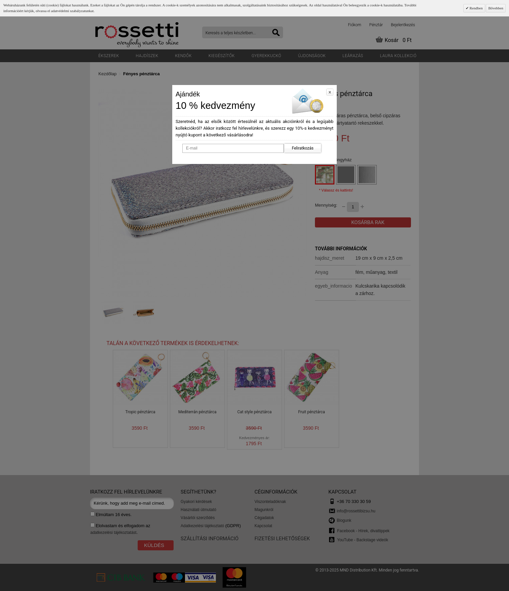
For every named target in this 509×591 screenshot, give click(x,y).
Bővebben (495, 8)
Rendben (476, 8)
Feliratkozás (303, 148)
